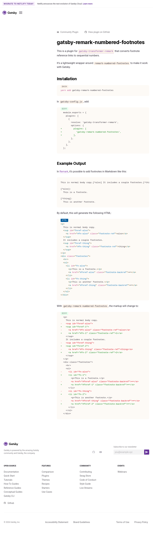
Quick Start (9, 481)
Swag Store (85, 481)
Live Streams (86, 493)
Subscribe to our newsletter (125, 447)
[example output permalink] (55, 163)
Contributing (86, 477)
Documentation (11, 477)
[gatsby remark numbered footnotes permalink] (55, 42)
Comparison (48, 477)
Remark (64, 171)
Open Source (19, 468)
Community (95, 468)
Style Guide (85, 489)
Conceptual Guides (13, 497)
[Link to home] (10, 13)
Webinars (122, 477)
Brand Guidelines (81, 527)
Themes (46, 485)
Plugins (45, 481)
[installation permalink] (55, 79)
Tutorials (8, 485)
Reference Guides (12, 493)
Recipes (45, 489)
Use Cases (47, 497)
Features (57, 468)
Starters (46, 493)
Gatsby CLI (9, 501)
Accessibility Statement (56, 527)
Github (9, 508)
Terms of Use (122, 527)
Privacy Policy (141, 527)
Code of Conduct (88, 485)
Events (133, 468)
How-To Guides (11, 489)
